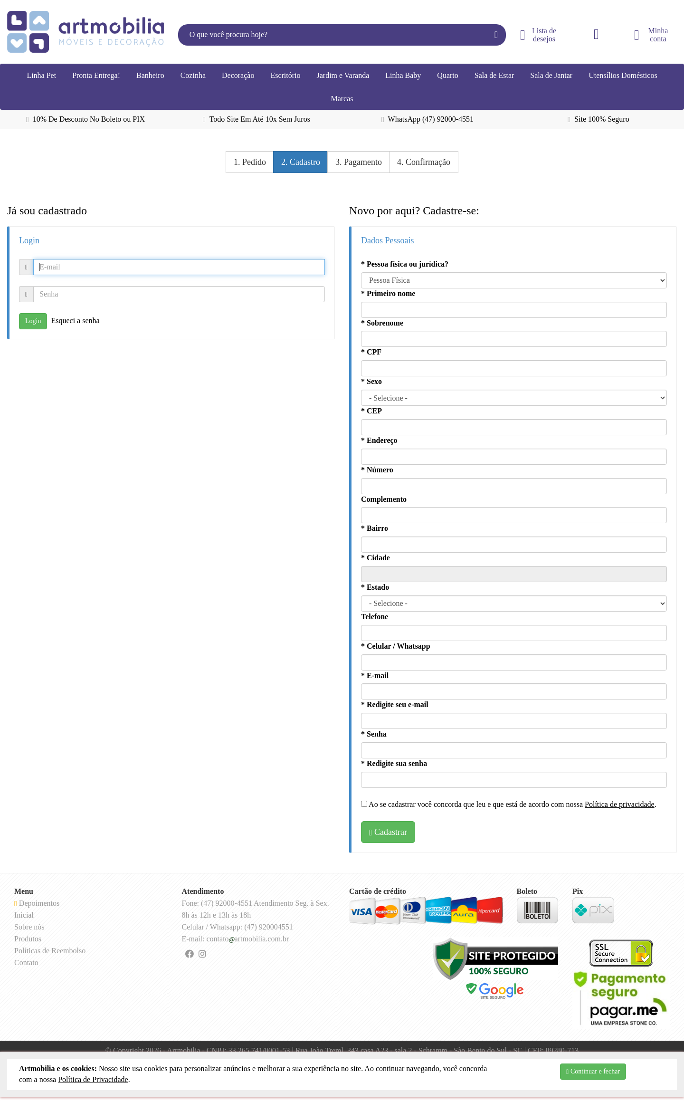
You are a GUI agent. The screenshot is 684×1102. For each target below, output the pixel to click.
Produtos (27, 939)
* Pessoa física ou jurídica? (404, 264)
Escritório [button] (285, 75)
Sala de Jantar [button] (551, 75)
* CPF (371, 352)
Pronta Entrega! (96, 75)
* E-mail (375, 675)
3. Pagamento (358, 162)
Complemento (384, 499)
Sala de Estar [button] (494, 75)
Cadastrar (388, 832)
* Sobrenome (382, 323)
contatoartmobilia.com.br (247, 939)
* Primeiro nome (388, 293)
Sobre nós (29, 927)
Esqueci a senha (75, 320)
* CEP (371, 411)
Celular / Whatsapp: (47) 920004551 (237, 927)
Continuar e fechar (593, 1071)
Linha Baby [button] (403, 75)
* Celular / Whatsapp (395, 646)
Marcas (342, 99)
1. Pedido (250, 162)
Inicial (24, 915)
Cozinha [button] (193, 75)
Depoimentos (36, 903)
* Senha (374, 734)
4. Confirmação (423, 162)
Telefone (374, 617)
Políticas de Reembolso (50, 951)
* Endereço (379, 440)
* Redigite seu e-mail (394, 704)
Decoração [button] (238, 75)
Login (33, 321)
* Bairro (374, 528)
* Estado (375, 587)
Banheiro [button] (150, 75)
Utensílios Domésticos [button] (623, 75)
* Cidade (375, 558)
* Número (377, 470)
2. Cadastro (300, 162)
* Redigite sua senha (394, 763)
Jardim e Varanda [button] (342, 75)
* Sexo (371, 381)
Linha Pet (41, 75)
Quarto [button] (447, 75)
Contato (26, 962)
